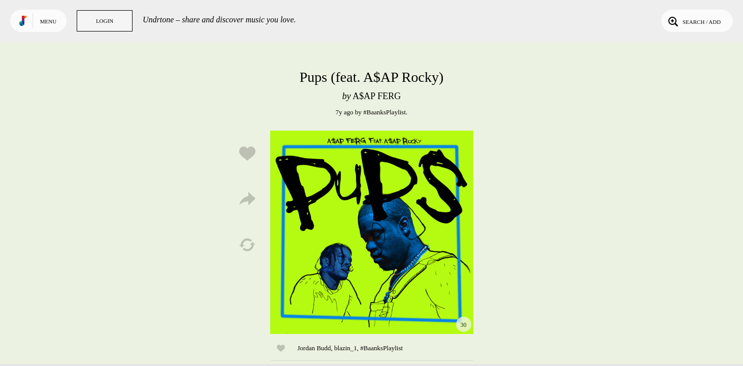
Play (371, 232)
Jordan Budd (314, 348)
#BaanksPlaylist (384, 112)
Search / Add (693, 21)
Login (104, 21)
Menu (48, 21)
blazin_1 (345, 348)
